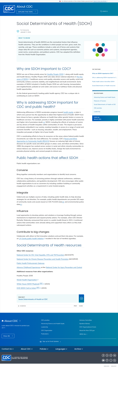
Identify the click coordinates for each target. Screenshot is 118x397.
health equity (68, 116)
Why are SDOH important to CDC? (95, 74)
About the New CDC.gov (87, 357)
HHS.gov (106, 393)
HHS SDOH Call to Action (29, 315)
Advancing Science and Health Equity (95, 99)
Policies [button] (44, 375)
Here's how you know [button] (100, 1)
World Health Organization (27, 306)
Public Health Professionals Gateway (30, 287)
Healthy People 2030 (56, 75)
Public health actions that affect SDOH (96, 82)
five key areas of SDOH (35, 80)
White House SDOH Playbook (30, 310)
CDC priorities (91, 112)
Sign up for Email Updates (51, 368)
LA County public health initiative (39, 253)
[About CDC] (16, 347)
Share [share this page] (74, 332)
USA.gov (113, 393)
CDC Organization (46, 357)
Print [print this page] (68, 332)
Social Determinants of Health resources (96, 86)
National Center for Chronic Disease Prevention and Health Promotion (42, 281)
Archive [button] (78, 375)
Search (105, 11)
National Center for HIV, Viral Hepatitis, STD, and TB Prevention (40, 276)
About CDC (25, 7)
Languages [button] (61, 375)
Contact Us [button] (8, 375)
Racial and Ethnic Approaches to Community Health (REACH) (40, 147)
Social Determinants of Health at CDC (96, 108)
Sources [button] (23, 332)
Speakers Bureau (84, 350)
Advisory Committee (85, 347)
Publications (45, 360)
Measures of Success (93, 103)
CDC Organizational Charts (87, 354)
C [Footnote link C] (46, 219)
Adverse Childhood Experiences (29, 291)
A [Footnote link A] (73, 126)
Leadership (90, 116)
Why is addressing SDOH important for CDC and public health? (96, 78)
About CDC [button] (27, 375)
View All (6, 362)
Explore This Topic (25, 12)
